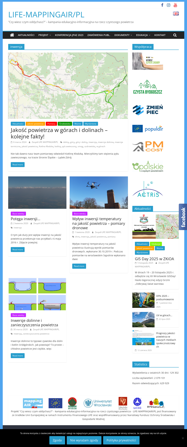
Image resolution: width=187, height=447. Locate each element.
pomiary (111, 236)
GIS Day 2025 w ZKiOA (154, 258)
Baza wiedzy (18, 213)
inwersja (93, 141)
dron (77, 236)
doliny (66, 141)
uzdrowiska (89, 146)
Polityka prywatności (121, 440)
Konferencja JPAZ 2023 (69, 35)
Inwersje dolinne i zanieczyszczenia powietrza (34, 322)
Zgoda (57, 440)
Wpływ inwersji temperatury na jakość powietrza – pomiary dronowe (98, 223)
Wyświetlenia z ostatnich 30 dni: (151, 372)
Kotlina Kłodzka (46, 146)
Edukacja (142, 35)
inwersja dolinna (106, 141)
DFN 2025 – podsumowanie (165, 297)
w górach (100, 146)
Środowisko (64, 123)
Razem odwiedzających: (146, 383)
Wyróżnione (90, 123)
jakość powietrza (30, 146)
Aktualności (26, 35)
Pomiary (51, 123)
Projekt (43, 35)
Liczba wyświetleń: (143, 378)
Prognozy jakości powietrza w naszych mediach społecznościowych (166, 340)
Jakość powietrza (35, 123)
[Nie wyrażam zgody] (182, 438)
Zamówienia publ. (98, 35)
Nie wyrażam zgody (84, 440)
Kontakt (159, 35)
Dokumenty (121, 35)
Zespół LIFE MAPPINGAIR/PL (45, 141)
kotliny (58, 146)
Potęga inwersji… (25, 218)
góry (72, 141)
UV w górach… (164, 315)
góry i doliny (81, 141)
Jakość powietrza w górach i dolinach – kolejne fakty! (59, 133)
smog (80, 146)
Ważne (77, 123)
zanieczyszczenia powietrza (36, 333)
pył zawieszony (69, 146)
